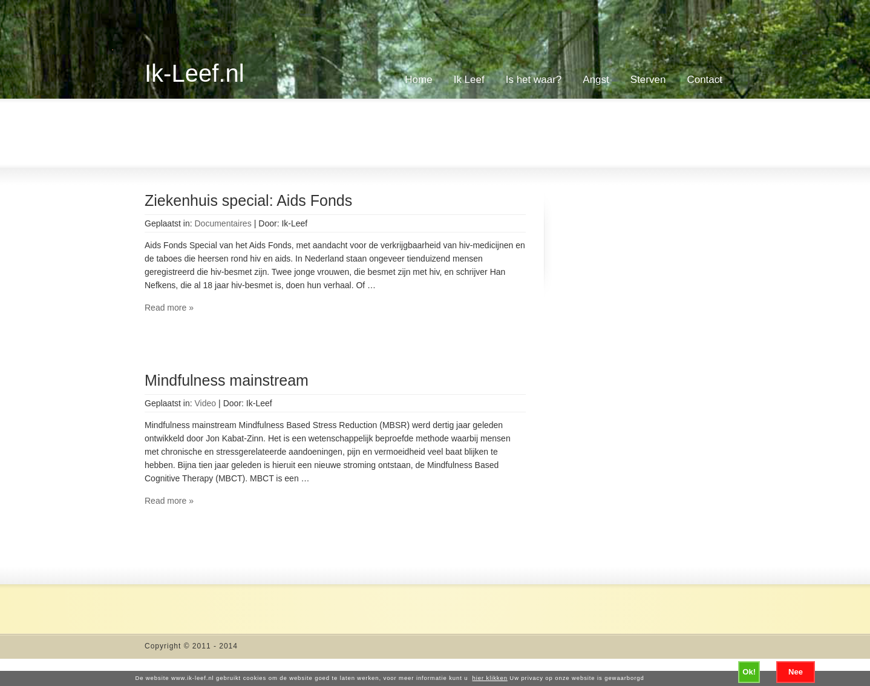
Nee (795, 671)
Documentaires (223, 223)
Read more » (169, 307)
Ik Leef (469, 79)
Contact (704, 79)
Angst (596, 79)
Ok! (749, 671)
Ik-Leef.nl (194, 73)
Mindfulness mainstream (227, 380)
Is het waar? (534, 79)
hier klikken (490, 677)
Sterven (648, 79)
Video (206, 403)
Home (418, 79)
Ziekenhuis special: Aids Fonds (248, 200)
